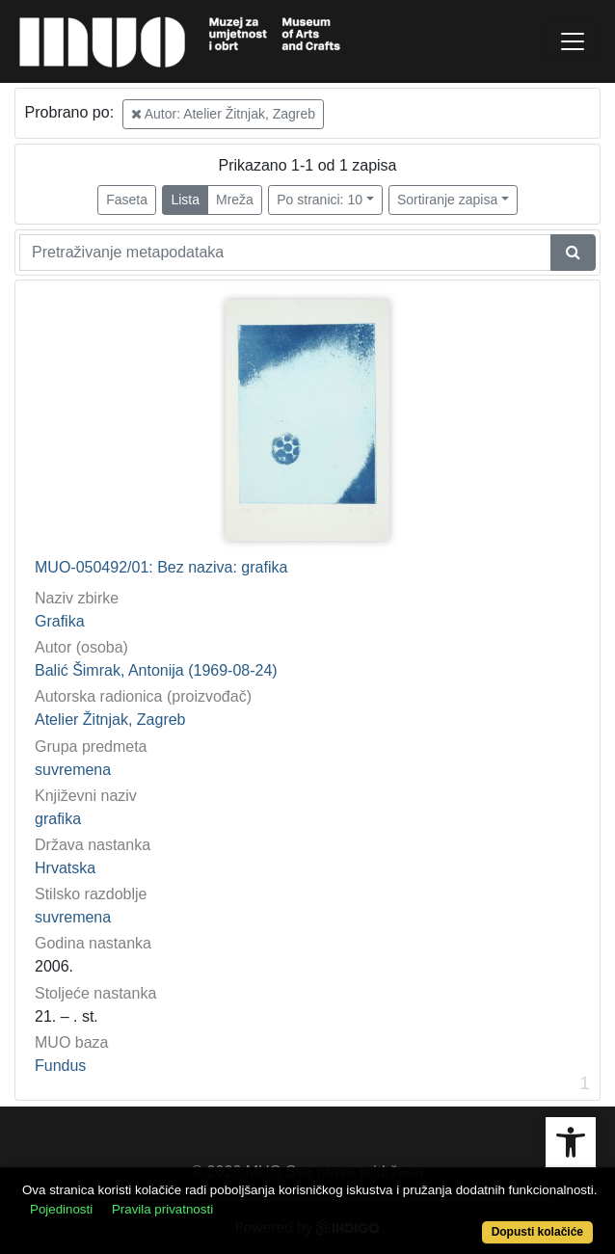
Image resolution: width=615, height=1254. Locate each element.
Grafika (60, 621)
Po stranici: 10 (319, 199)
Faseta (126, 199)
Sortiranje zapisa (447, 199)
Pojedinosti (61, 1209)
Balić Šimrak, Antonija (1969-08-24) (156, 670)
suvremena (73, 769)
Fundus (60, 1065)
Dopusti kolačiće (537, 1232)
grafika (58, 819)
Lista (185, 199)
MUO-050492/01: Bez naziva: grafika (161, 567)
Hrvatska (65, 868)
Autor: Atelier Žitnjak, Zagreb (223, 113)
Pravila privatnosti (162, 1209)
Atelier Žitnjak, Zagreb (110, 719)
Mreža (235, 199)
